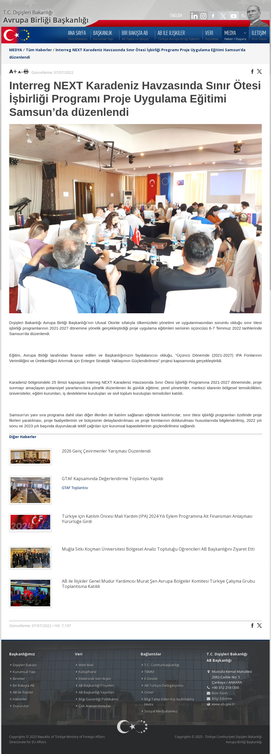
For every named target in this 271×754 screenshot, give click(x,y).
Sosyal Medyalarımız (161, 711)
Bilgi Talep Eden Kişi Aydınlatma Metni (169, 702)
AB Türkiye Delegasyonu (163, 685)
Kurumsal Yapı (24, 671)
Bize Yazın (220, 693)
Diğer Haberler (22, 436)
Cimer (149, 692)
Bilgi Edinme (222, 698)
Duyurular (21, 706)
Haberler (20, 699)
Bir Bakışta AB (23, 685)
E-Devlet (151, 678)
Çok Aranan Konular (95, 706)
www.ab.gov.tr (223, 704)
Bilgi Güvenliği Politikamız (99, 699)
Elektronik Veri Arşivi (95, 678)
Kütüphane (88, 671)
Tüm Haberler (39, 49)
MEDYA (15, 49)
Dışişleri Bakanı (25, 665)
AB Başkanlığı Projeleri (96, 685)
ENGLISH (176, 15)
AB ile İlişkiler (23, 692)
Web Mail (86, 665)
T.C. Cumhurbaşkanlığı (161, 665)
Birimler (19, 678)
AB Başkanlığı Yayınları (96, 692)
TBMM (149, 671)
